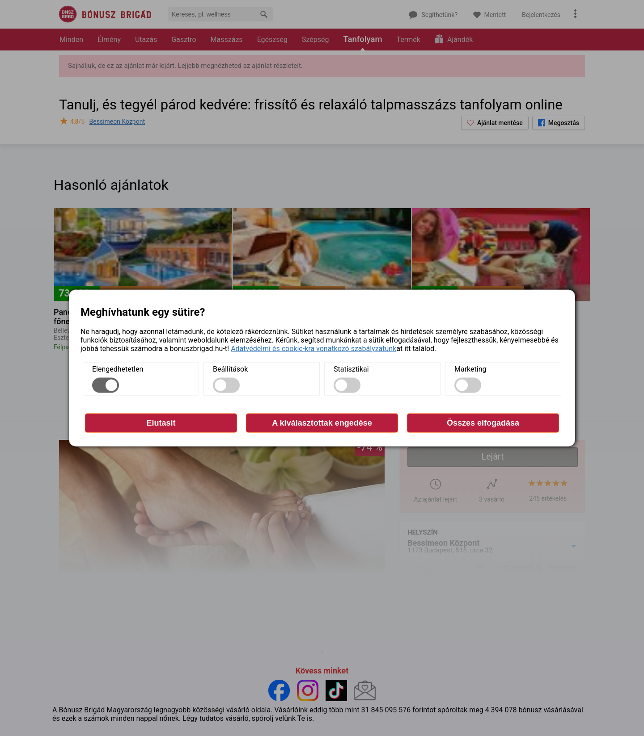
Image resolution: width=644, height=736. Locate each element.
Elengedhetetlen (117, 368)
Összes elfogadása (483, 422)
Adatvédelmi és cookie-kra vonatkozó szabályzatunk (313, 348)
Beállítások (230, 368)
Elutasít (160, 422)
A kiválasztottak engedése (322, 422)
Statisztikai (351, 368)
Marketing (470, 368)
